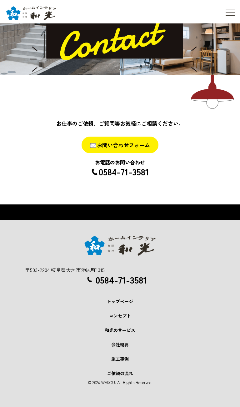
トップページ (120, 301)
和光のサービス (120, 330)
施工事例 (120, 359)
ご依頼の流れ (120, 373)
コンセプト (120, 316)
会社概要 (120, 344)
